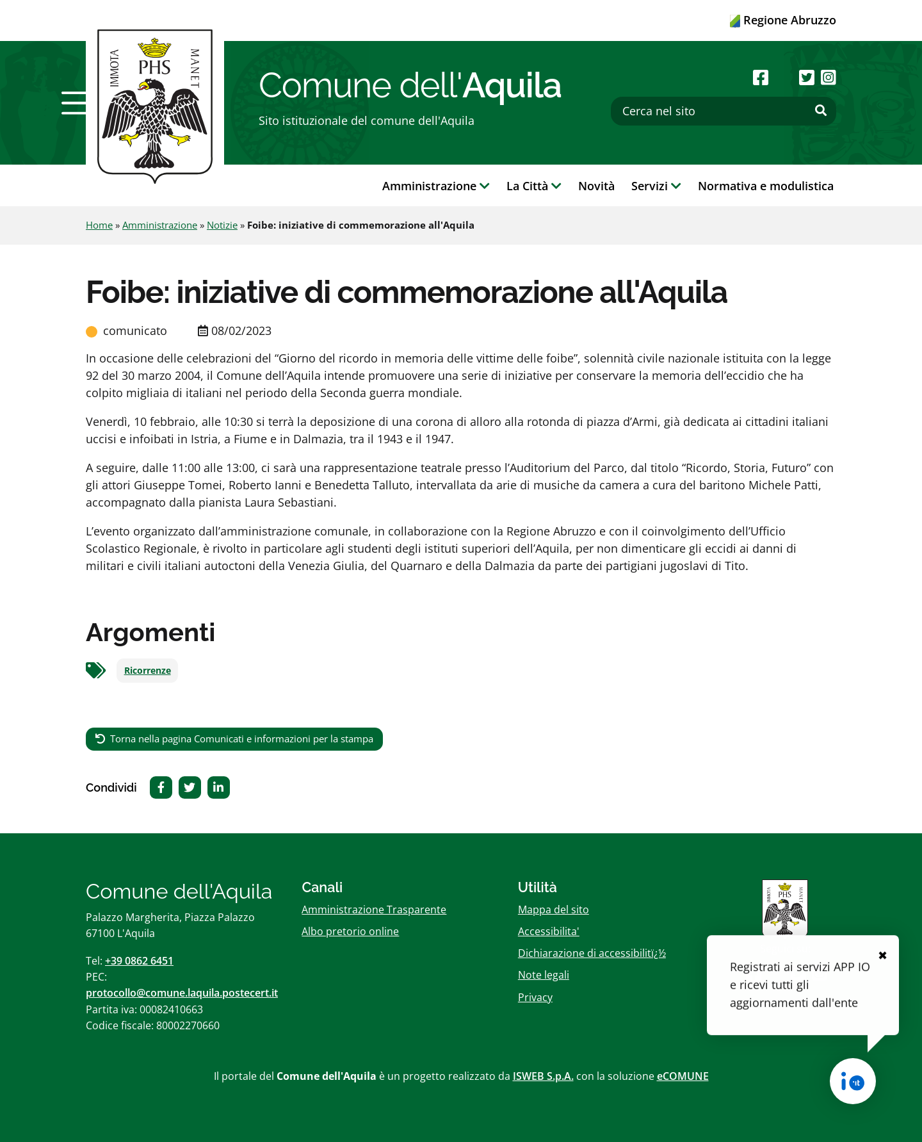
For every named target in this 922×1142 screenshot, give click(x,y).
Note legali (543, 975)
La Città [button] (534, 185)
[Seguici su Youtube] (783, 77)
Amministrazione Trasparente (374, 909)
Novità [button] (596, 185)
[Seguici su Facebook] (760, 77)
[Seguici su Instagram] (828, 77)
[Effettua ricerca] (820, 110)
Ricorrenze (147, 670)
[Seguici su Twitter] (806, 77)
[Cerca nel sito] (723, 111)
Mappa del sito (553, 909)
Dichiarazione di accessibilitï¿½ (592, 953)
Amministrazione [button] (436, 185)
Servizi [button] (656, 185)
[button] (79, 103)
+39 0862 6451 (139, 961)
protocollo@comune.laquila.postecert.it (182, 993)
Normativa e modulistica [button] (766, 185)
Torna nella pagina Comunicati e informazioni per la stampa (241, 738)
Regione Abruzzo (783, 20)
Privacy (535, 997)
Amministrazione (159, 224)
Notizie (222, 224)
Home (99, 224)
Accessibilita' (548, 931)
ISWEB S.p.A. (543, 1076)
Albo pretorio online (350, 931)
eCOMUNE (683, 1076)
